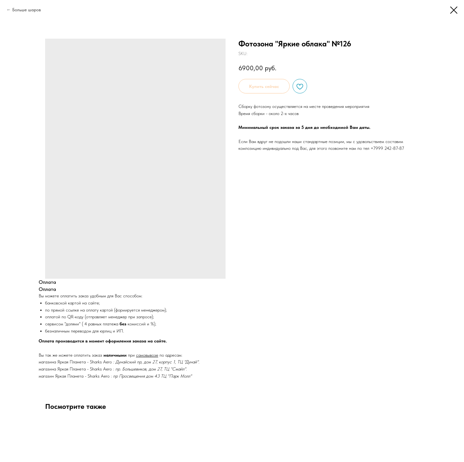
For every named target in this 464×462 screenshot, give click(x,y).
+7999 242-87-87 (387, 148)
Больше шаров (26, 9)
